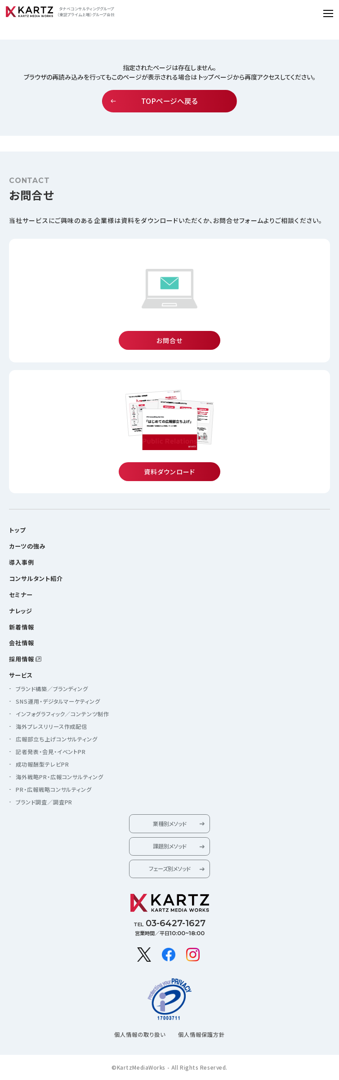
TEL (169, 923)
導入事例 (21, 562)
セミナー (21, 594)
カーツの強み (27, 546)
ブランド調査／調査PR (44, 802)
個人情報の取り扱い (139, 1035)
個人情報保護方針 (201, 1035)
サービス (21, 675)
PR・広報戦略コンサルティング (54, 789)
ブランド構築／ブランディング (52, 689)
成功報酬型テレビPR (42, 764)
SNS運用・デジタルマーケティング (58, 701)
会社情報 (21, 642)
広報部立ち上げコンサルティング (57, 739)
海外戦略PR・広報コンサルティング (60, 777)
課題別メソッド (169, 846)
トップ (17, 530)
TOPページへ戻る (169, 101)
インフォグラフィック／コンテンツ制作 (63, 714)
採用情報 (21, 659)
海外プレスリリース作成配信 (52, 727)
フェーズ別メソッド (169, 869)
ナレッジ (20, 611)
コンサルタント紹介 (36, 578)
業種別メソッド (169, 824)
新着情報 (21, 627)
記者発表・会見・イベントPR (51, 752)
